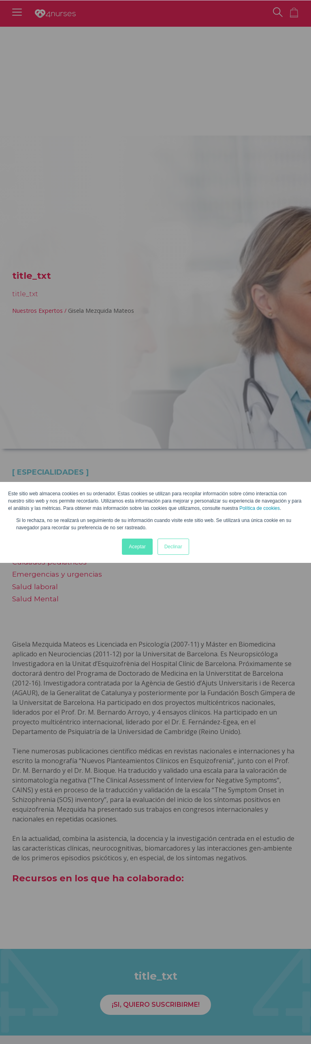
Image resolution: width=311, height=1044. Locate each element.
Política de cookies (259, 508)
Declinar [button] (173, 547)
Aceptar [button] (137, 547)
